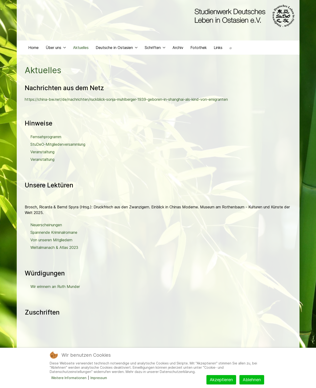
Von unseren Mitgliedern (51, 240)
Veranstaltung (42, 152)
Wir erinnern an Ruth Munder (55, 287)
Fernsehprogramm (45, 137)
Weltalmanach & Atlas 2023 (54, 248)
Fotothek (198, 48)
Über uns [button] (56, 48)
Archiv (177, 48)
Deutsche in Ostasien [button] (117, 48)
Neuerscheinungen (46, 225)
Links (218, 48)
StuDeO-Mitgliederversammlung (57, 145)
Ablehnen (252, 379)
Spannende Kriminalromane (53, 233)
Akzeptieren (221, 379)
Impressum (98, 378)
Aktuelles (81, 48)
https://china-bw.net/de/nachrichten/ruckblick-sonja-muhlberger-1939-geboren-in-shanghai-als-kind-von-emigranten (126, 100)
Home (33, 48)
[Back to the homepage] (244, 16)
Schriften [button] (155, 48)
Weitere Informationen (68, 378)
